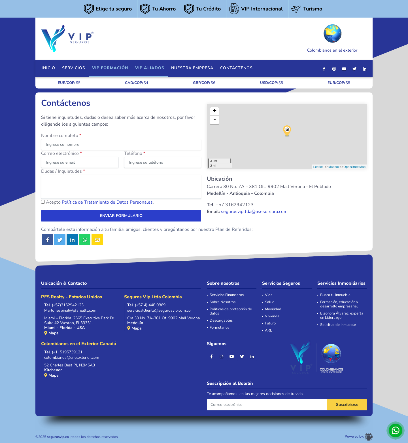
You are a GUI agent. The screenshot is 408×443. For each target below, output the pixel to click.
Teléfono (134, 153)
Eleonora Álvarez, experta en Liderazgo (341, 315)
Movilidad (273, 309)
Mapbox (333, 166)
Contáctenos (236, 68)
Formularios (219, 328)
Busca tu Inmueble (335, 295)
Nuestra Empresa (192, 68)
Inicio (48, 68)
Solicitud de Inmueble (338, 325)
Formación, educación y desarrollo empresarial (339, 304)
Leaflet (318, 166)
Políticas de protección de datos (231, 311)
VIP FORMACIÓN (110, 68)
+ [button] (214, 111)
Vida (269, 295)
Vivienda (272, 316)
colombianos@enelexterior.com (71, 357)
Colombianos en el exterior (332, 37)
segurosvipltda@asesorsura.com (254, 211)
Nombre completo (61, 135)
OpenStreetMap (354, 166)
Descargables (221, 320)
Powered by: (359, 436)
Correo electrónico (61, 153)
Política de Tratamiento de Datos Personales (107, 202)
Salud (270, 302)
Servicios (73, 68)
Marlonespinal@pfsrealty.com (70, 310)
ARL (268, 330)
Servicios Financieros (227, 295)
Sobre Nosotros (222, 302)
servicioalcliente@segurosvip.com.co (159, 310)
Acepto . (100, 202)
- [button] (214, 120)
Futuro (270, 323)
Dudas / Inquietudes (63, 171)
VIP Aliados (149, 68)
